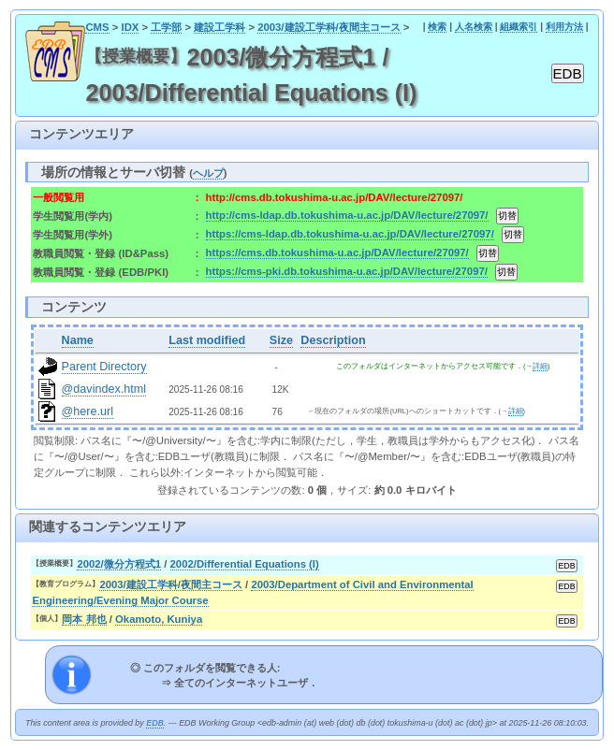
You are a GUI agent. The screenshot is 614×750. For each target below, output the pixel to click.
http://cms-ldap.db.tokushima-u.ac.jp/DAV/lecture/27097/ (347, 215)
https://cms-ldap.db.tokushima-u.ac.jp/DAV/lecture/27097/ (350, 233)
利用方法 (564, 27)
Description (332, 340)
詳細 (540, 366)
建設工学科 (219, 27)
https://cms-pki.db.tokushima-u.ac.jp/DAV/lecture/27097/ (347, 271)
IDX (130, 27)
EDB (154, 723)
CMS (97, 27)
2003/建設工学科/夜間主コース (329, 27)
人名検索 (473, 27)
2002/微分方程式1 (119, 564)
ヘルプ (208, 173)
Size (281, 340)
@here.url (88, 411)
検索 (437, 27)
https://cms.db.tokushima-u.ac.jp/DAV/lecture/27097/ (337, 252)
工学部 (166, 27)
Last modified (206, 340)
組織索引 (518, 27)
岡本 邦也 (84, 619)
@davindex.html (104, 389)
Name (78, 340)
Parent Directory (104, 366)
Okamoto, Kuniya (158, 619)
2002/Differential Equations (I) (244, 564)
